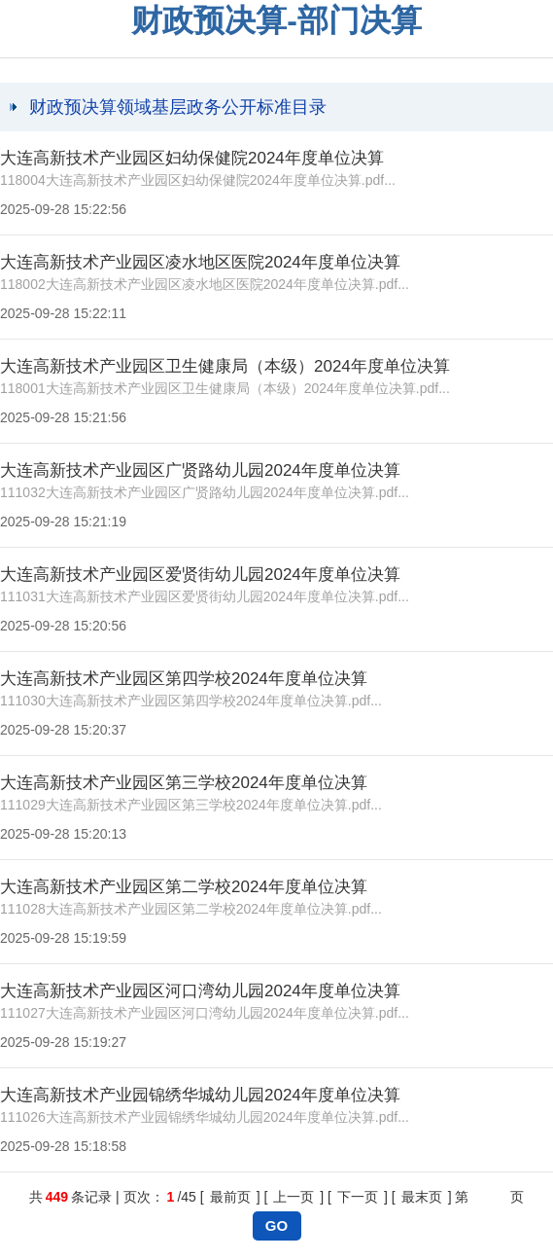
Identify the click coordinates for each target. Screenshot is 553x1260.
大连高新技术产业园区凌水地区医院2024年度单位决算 (200, 262)
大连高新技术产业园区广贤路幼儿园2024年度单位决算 (200, 470)
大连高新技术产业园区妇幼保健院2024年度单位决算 (192, 158)
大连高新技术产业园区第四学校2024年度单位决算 (183, 678)
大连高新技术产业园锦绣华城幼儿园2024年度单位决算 (200, 1095)
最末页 (421, 1197)
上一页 (293, 1197)
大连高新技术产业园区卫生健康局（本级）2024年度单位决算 (225, 366)
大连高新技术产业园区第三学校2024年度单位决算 (183, 783)
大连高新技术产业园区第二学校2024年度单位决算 (183, 887)
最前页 (230, 1197)
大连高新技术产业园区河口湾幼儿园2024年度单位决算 (200, 991)
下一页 (357, 1197)
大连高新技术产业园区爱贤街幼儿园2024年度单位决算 (200, 574)
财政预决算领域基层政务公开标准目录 (178, 107)
